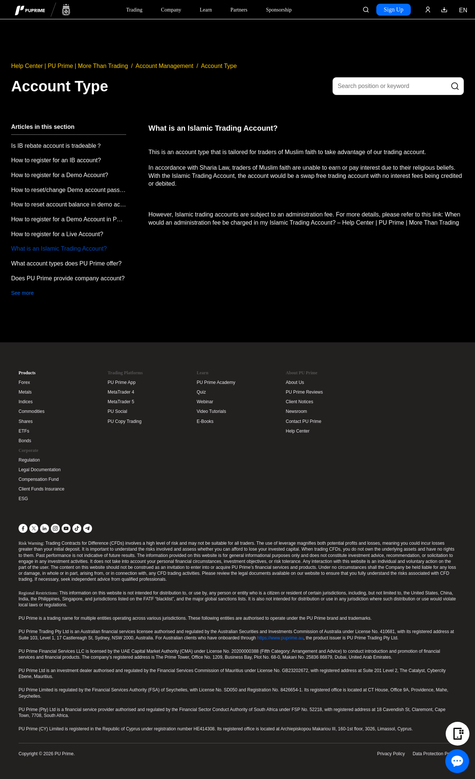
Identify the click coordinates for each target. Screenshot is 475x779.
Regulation (29, 460)
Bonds (25, 440)
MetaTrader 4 (121, 392)
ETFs (24, 431)
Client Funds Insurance (41, 489)
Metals (25, 392)
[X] (33, 528)
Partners (239, 10)
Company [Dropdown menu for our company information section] (171, 10)
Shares (26, 421)
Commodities (32, 411)
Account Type (219, 66)
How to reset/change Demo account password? (68, 190)
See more (22, 293)
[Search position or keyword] (398, 86)
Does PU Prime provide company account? (68, 278)
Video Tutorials (211, 411)
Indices (26, 401)
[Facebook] (23, 528)
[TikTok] (76, 528)
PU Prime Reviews (304, 392)
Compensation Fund (39, 479)
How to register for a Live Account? (57, 234)
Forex (24, 382)
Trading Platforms (125, 372)
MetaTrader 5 (121, 401)
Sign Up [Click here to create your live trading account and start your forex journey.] (393, 9)
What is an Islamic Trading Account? (59, 248)
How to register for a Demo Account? (59, 175)
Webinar (205, 401)
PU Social (117, 411)
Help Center (297, 431)
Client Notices (299, 401)
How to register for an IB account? (56, 160)
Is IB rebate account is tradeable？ (56, 146)
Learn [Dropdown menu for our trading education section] (206, 10)
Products (27, 372)
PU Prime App (121, 382)
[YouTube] (66, 528)
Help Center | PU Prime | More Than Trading (69, 66)
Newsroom (296, 411)
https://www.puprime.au (280, 638)
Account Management (164, 66)
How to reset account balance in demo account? (68, 204)
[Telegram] (87, 528)
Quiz (201, 392)
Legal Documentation (39, 469)
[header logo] (43, 9)
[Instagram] (55, 528)
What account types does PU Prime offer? (66, 263)
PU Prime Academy (216, 382)
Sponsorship (279, 10)
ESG (23, 498)
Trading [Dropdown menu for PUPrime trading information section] (134, 10)
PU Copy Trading (124, 421)
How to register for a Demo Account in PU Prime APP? (68, 219)
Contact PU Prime (303, 421)
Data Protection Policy (434, 753)
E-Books (205, 421)
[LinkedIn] (44, 528)
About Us (295, 382)
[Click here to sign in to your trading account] (428, 9)
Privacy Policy (391, 753)
